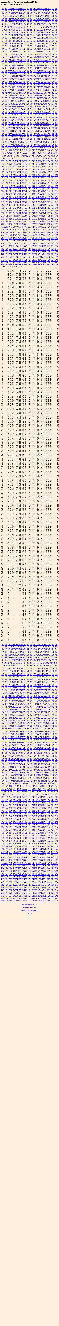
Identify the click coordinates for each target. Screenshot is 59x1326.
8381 (6, 136)
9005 (18, 141)
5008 (43, 61)
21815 (6, 235)
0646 (18, 18)
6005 (9, 91)
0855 (34, 21)
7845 (49, 124)
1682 (53, 43)
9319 (40, 144)
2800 (12, 57)
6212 (9, 94)
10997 (56, 152)
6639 (21, 102)
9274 (34, 143)
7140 (21, 109)
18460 (3, 199)
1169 (12, 29)
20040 (33, 215)
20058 (52, 215)
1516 (34, 37)
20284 (25, 220)
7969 (28, 125)
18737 (41, 201)
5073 (3, 67)
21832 (22, 235)
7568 (56, 117)
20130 (41, 217)
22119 (33, 240)
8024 (53, 125)
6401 (9, 100)
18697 (25, 201)
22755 (10, 250)
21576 (45, 232)
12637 (3, 176)
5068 (46, 65)
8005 (37, 125)
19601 (6, 212)
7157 (53, 109)
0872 (46, 21)
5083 (34, 67)
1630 (40, 42)
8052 (12, 127)
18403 (45, 198)
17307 (29, 188)
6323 (18, 97)
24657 (41, 264)
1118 (12, 26)
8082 (34, 127)
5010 (49, 61)
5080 (24, 67)
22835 (3, 251)
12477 (48, 168)
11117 (29, 158)
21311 (41, 229)
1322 (37, 32)
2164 (24, 51)
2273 (6, 54)
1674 (34, 43)
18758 (52, 201)
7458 (43, 116)
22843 (6, 251)
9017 (24, 141)
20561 (14, 223)
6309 (9, 97)
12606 (56, 171)
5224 (21, 78)
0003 (9, 9)
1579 (28, 40)
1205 (3, 31)
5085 (40, 67)
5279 (12, 81)
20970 (3, 228)
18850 (48, 202)
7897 (9, 125)
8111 (53, 127)
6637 (15, 102)
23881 (37, 262)
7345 (24, 114)
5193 (56, 75)
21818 (10, 235)
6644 (37, 102)
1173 (24, 29)
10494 (33, 150)
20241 (56, 218)
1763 (40, 46)
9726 (49, 146)
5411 (18, 87)
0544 (43, 15)
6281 (15, 95)
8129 (18, 128)
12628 (25, 174)
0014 (40, 9)
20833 (18, 226)
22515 (41, 245)
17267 (22, 188)
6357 (12, 98)
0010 (28, 9)
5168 (37, 73)
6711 (40, 102)
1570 (56, 39)
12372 (52, 160)
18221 (18, 196)
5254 (56, 80)
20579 (29, 223)
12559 (29, 171)
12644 (29, 176)
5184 (31, 75)
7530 (6, 117)
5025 (37, 62)
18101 (48, 195)
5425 (6, 89)
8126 (12, 128)
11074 (29, 155)
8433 (56, 136)
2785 (24, 56)
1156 (28, 28)
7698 (9, 124)
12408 (37, 163)
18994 (37, 204)
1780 (24, 48)
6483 (18, 100)
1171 (18, 29)
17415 (18, 190)
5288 (37, 81)
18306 (45, 196)
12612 (22, 172)
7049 (34, 106)
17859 (10, 193)
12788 (29, 183)
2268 (46, 53)
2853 (46, 57)
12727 (44, 179)
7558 (40, 117)
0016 (46, 9)
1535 (18, 39)
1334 (3, 34)
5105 (40, 68)
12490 (29, 169)
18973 (33, 204)
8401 (43, 136)
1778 (18, 48)
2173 (53, 51)
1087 (28, 24)
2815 (24, 57)
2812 (15, 57)
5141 (31, 72)
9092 (43, 141)
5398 (49, 86)
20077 (6, 217)
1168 (9, 29)
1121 (21, 26)
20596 (45, 223)
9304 (15, 144)
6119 (49, 92)
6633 (6, 102)
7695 (6, 124)
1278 (43, 31)
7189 (53, 111)
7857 (3, 125)
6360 (21, 98)
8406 (46, 136)
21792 (45, 234)
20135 (52, 217)
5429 (12, 89)
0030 (18, 10)
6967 (15, 106)
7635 (3, 122)
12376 (6, 161)
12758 (10, 182)
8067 (24, 127)
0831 (43, 20)
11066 (22, 155)
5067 (43, 65)
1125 (34, 26)
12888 (10, 187)
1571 (3, 40)
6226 (34, 94)
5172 (49, 73)
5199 (18, 76)
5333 (34, 84)
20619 (6, 224)
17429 (29, 190)
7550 (24, 117)
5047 (43, 64)
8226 (40, 133)
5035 (12, 64)
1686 (9, 45)
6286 (31, 95)
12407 (33, 163)
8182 (53, 130)
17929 (29, 193)
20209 (41, 218)
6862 (40, 103)
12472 (33, 168)
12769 (25, 182)
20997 (18, 228)
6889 (24, 105)
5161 (15, 73)
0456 (56, 13)
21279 (14, 229)
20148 (14, 218)
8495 (15, 139)
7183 (34, 111)
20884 (29, 226)
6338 (40, 97)
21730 (25, 234)
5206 (24, 76)
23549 (25, 259)
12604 (48, 171)
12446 (14, 166)
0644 (12, 18)
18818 (25, 202)
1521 (49, 37)
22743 (52, 248)
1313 (12, 32)
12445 (10, 166)
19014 (45, 204)
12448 (22, 166)
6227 (37, 94)
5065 (37, 65)
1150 (9, 28)
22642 (41, 246)
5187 (37, 75)
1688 (15, 45)
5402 (6, 87)
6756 (21, 103)
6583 (43, 100)
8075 (28, 127)
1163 (49, 28)
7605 (12, 120)
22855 (14, 251)
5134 (9, 72)
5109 (53, 68)
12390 (52, 161)
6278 (6, 95)
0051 (46, 10)
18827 (41, 202)
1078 (18, 24)
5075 (9, 67)
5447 (34, 89)
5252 (53, 80)
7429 (34, 116)
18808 (22, 202)
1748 (49, 45)
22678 (56, 246)
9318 (37, 144)
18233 (22, 196)
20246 (3, 220)
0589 (31, 17)
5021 (28, 62)
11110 (14, 158)
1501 (53, 35)
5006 (37, 61)
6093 (9, 92)
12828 (25, 185)
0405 (9, 13)
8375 (53, 135)
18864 (6, 204)
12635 (52, 174)
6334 (28, 97)
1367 (15, 35)
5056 (12, 65)
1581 (34, 40)
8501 (28, 139)
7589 (31, 119)
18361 (18, 198)
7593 (34, 119)
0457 (3, 15)
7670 (46, 122)
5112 (3, 70)
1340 (21, 34)
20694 (48, 224)
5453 (53, 89)
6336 (34, 97)
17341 (52, 188)
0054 (56, 10)
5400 (56, 86)
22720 (22, 248)
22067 (10, 240)
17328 (45, 188)
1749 (53, 45)
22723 (25, 248)
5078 (18, 67)
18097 (41, 195)
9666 (40, 146)
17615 (37, 191)
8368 (40, 135)
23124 (41, 254)
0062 (24, 12)
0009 (24, 9)
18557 (29, 199)
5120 (24, 70)
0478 (15, 15)
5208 (31, 76)
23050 (48, 253)
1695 (34, 45)
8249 (56, 133)
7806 (34, 124)
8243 (49, 133)
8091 (46, 127)
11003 (10, 154)
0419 (24, 13)
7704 (18, 124)
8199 (34, 131)
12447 (18, 166)
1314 (15, 32)
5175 (3, 75)
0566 (56, 15)
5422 (53, 87)
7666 (40, 122)
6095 (15, 92)
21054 (26, 228)
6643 (34, 102)
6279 (9, 95)
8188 (9, 131)
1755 (15, 46)
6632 (3, 102)
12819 (48, 183)
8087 (40, 127)
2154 (53, 50)
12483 (14, 169)
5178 (12, 75)
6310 (12, 97)
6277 (3, 95)
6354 (3, 98)
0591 (34, 17)
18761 (56, 201)
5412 (21, 87)
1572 (6, 40)
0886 (21, 23)
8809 (46, 139)
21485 (52, 231)
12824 (10, 185)
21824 (14, 235)
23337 (29, 256)
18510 (18, 199)
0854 (31, 21)
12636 (56, 174)
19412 (14, 210)
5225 (24, 78)
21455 (33, 231)
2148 (34, 50)
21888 (25, 237)
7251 (43, 113)
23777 (44, 261)
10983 (6, 152)
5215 (53, 76)
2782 (15, 56)
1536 (21, 39)
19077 (37, 206)
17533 (6, 191)
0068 (43, 12)
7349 (28, 114)
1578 (24, 40)
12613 (25, 172)
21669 (3, 234)
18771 (6, 202)
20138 (6, 218)
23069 (6, 254)
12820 (52, 183)
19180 (33, 207)
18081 (29, 195)
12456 (52, 166)
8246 (53, 133)
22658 (48, 246)
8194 (21, 131)
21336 (44, 229)
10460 (52, 149)
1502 (56, 35)
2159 (12, 51)
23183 (52, 254)
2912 (3, 59)
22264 (3, 243)
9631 (53, 144)
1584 (43, 40)
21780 (41, 234)
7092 (40, 108)
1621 (21, 42)
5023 (31, 62)
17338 (48, 188)
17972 (41, 193)
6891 (28, 105)
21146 (52, 228)
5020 (24, 62)
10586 (52, 150)
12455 (48, 166)
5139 (24, 72)
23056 (56, 253)
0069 (46, 12)
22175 (56, 240)
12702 (52, 177)
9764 (38, 147)
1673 (31, 43)
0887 (24, 23)
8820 (49, 139)
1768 (56, 46)
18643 (3, 201)
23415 (6, 258)
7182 (31, 111)
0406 (12, 13)
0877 (6, 23)
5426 (9, 89)
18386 (33, 198)
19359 (45, 209)
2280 (28, 54)
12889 (14, 187)
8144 (40, 128)
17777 (6, 193)
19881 (41, 213)
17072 (29, 187)
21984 (33, 239)
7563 (46, 117)
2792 (46, 56)
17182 (3, 188)
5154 (49, 72)
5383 (12, 86)
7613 (34, 120)
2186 (24, 53)
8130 (21, 128)
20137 (3, 218)
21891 (33, 237)
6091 (3, 92)
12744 (25, 180)
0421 (31, 13)
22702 (10, 248)
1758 (24, 46)
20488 (25, 221)
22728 (37, 248)
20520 (37, 221)
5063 (31, 65)
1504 (6, 37)
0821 (18, 20)
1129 (46, 26)
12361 (10, 160)
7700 (15, 124)
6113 (40, 92)
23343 (33, 256)
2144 (21, 50)
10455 (41, 149)
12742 (22, 180)
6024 (43, 91)
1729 (40, 45)
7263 (15, 114)
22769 (22, 250)
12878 (33, 185)
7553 (31, 117)
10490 (29, 150)
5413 (24, 87)
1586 (49, 40)
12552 (22, 171)
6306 (56, 95)
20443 (18, 221)
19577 (52, 210)
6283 (21, 95)
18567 (33, 199)
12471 (29, 168)
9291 (46, 143)
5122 (30, 70)
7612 (31, 120)
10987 (22, 152)
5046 (40, 64)
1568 (49, 39)
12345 (51, 158)
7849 (53, 124)
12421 (25, 165)
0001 (3, 9)
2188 (31, 53)
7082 (15, 108)
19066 (22, 206)
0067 (40, 12)
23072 (14, 254)
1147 (55, 26)
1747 (46, 45)
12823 (6, 185)
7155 (46, 109)
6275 (53, 94)
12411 (48, 163)
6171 (56, 92)
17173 (56, 187)
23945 (56, 262)
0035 (34, 10)
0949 (40, 23)
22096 (29, 240)
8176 (40, 130)
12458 (3, 168)
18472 (10, 199)
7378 (40, 114)
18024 (56, 193)
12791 (37, 183)
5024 (34, 62)
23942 (52, 262)
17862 (14, 193)
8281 (21, 135)
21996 (41, 239)
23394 (52, 256)
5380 (6, 86)
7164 (12, 111)
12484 (18, 169)
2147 (31, 50)
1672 (28, 43)
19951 (48, 213)
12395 (3, 163)
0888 (28, 23)
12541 (52, 169)
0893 (34, 23)
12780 (56, 182)
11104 (52, 157)
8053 (15, 127)
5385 (18, 86)
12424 (33, 165)
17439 (37, 190)
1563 (34, 39)
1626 (37, 42)
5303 (3, 83)
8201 (40, 131)
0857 (40, 21)
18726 (37, 201)
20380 (14, 221)
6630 (53, 100)
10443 (29, 149)
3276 (31, 59)
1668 (15, 43)
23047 (41, 253)
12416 (6, 165)
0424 (40, 13)
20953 (52, 226)
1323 (40, 32)
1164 (52, 28)
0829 (37, 20)
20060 (56, 215)
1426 (18, 35)
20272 (18, 220)
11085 (48, 155)
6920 (49, 105)
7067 (46, 106)
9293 (49, 143)
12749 (41, 180)
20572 (22, 223)
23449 (18, 258)
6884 (12, 105)
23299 (18, 256)
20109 (29, 217)
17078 (33, 187)
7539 (9, 117)
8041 (6, 127)
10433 (3, 149)
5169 (40, 73)
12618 (44, 172)
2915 (12, 59)
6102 (34, 92)
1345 (34, 34)
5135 (12, 72)
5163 (21, 73)
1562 (31, 39)
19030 (56, 204)
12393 (56, 161)
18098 (45, 195)
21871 (3, 237)
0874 (53, 21)
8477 (46, 138)
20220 (45, 218)
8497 (18, 139)
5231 (43, 78)
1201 (46, 29)
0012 (34, 9)
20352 (52, 220)
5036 (15, 64)
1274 (31, 31)
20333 (41, 220)
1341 (24, 34)
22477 (18, 245)
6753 (12, 103)
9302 (9, 144)
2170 (43, 51)
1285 (3, 32)
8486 (9, 139)
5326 (12, 84)
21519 (22, 232)
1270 (18, 31)
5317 (40, 83)
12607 (3, 172)
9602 (46, 144)
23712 (22, 261)
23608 (56, 259)
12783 (10, 183)
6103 (37, 92)
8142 (34, 128)
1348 (43, 34)
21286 (22, 229)
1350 (49, 34)
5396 (43, 86)
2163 (21, 51)
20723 (3, 226)
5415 (31, 87)
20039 (29, 215)
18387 (37, 198)
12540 (48, 169)
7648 (15, 122)
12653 (6, 177)
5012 (56, 61)
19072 (29, 206)
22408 (45, 243)
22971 (6, 253)
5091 (3, 68)
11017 (29, 154)
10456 (45, 149)
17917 (25, 193)
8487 (12, 139)
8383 (12, 136)
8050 (9, 127)
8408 (49, 136)
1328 (53, 32)
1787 (46, 48)
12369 (41, 160)
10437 (18, 149)
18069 (25, 195)
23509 (3, 259)
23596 (45, 259)
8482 (56, 138)
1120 (18, 26)
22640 (37, 246)
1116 (6, 26)
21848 (44, 235)
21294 (29, 229)
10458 (48, 149)
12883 (52, 185)
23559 (33, 259)
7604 (9, 120)
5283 (24, 81)
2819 (37, 57)
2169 (40, 51)
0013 (37, 9)
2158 (9, 51)
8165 (15, 130)
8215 (24, 133)
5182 (24, 75)
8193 (18, 131)
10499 (45, 150)
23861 (25, 262)
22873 (22, 251)
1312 (9, 32)
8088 (43, 127)
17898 (22, 193)
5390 (31, 86)
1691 (21, 45)
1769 (3, 48)
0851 (21, 21)
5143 (37, 72)
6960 (9, 106)
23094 (25, 254)
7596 (43, 119)
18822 (37, 202)
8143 (37, 128)
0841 (15, 21)
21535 (33, 232)
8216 (28, 133)
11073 (25, 155)
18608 (48, 199)
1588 (56, 40)
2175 (3, 53)
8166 (18, 130)
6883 (9, 105)
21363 (52, 229)
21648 (48, 232)
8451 (18, 138)
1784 (37, 48)
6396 (56, 98)
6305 (53, 95)
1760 (31, 46)
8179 (46, 130)
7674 (53, 122)
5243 (24, 80)
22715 (18, 248)
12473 (37, 168)
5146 (46, 72)
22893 (25, 251)
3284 (56, 59)
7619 (46, 120)
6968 (18, 106)
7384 (49, 114)
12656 (18, 177)
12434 (3, 166)
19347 (37, 209)
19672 (33, 212)
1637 (3, 43)
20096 (18, 217)
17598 (29, 191)
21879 (14, 237)
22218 (25, 242)
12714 (18, 179)
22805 (45, 250)
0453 (46, 13)
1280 (49, 31)
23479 (37, 258)
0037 (37, 10)
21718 (22, 234)
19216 (48, 207)
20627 (18, 224)
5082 (31, 67)
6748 (53, 102)
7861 (6, 125)
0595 (46, 17)
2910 (53, 57)
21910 (48, 237)
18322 (3, 198)
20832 (14, 226)
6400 (6, 100)
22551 (56, 245)
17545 (14, 191)
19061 (10, 206)
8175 (37, 130)
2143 (18, 50)
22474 (14, 245)
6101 (31, 92)
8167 (21, 130)
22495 (25, 245)
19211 (44, 207)
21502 (18, 232)
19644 (29, 212)
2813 (18, 57)
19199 (41, 207)
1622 (24, 42)
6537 (37, 100)
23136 (45, 254)
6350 (49, 97)
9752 (10, 147)
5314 (31, 83)
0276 (56, 12)
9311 (24, 144)
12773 (33, 182)
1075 (9, 24)
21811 (2, 235)
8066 (21, 127)
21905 (45, 237)
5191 (49, 75)
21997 (45, 239)
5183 (28, 75)
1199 (40, 29)
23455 (25, 258)
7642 (9, 122)
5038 (21, 64)
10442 (25, 149)
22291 (22, 243)
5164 (24, 73)
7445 (37, 116)
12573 (33, 171)
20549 (10, 223)
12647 (41, 176)
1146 (52, 26)
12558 (25, 171)
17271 (25, 188)
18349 (14, 198)
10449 (37, 149)
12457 (56, 166)
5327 (15, 84)
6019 (28, 91)
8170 (24, 130)
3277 (34, 59)
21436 (25, 231)
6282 (18, 95)
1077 (15, 24)
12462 (18, 168)
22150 (41, 240)
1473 (49, 35)
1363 (3, 35)
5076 (12, 67)
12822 (3, 185)
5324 (6, 84)
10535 (48, 150)
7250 (40, 113)
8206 (53, 131)
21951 (10, 239)
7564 (49, 117)
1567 (46, 39)
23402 (56, 256)
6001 (3, 91)
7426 (31, 116)
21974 (25, 239)
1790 (56, 48)
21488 (56, 231)
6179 (6, 94)
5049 (49, 64)
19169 (25, 207)
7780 (24, 124)
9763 (35, 147)
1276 (37, 31)
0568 (6, 17)
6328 (21, 97)
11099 (33, 157)
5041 (31, 64)
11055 (56, 154)
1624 (31, 42)
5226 (28, 78)
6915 (34, 105)
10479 (18, 150)
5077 (15, 67)
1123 (28, 26)
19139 (14, 207)
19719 (48, 212)
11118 (33, 158)
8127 (15, 128)
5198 (15, 76)
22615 (29, 246)
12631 (37, 174)
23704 (18, 261)
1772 (9, 48)
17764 (3, 193)
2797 (3, 57)
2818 (34, 57)
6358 (15, 98)
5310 (24, 83)
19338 (29, 209)
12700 (45, 177)
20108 (25, 217)
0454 (49, 13)
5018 (18, 62)
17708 (48, 191)
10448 (33, 149)
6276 (56, 94)
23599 (52, 259)
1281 (53, 31)
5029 (49, 62)
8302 (31, 135)
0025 (6, 10)
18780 (10, 202)
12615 (33, 172)
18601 (45, 199)
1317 (24, 32)
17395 (14, 190)
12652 (3, 177)
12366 (29, 160)
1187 (28, 29)
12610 (14, 172)
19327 (25, 209)
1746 (43, 45)
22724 (29, 248)
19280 (3, 209)
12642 (22, 176)
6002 (6, 91)
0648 (21, 18)
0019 (53, 9)
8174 (34, 130)
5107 (46, 68)
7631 (56, 120)
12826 (18, 185)
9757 (19, 147)
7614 (37, 120)
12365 (25, 160)
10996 (52, 152)
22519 (45, 245)
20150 (18, 218)
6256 (49, 94)
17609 (33, 191)
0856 (37, 21)
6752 (9, 103)
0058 (12, 12)
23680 (14, 261)
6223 (24, 94)
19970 (56, 213)
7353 (34, 114)
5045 (37, 64)
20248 (6, 220)
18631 (56, 199)
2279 (24, 54)
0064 (31, 12)
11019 (37, 154)
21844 (37, 235)
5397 (46, 86)
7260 (6, 114)
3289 (15, 61)
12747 (33, 180)
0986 (56, 23)
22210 (18, 242)
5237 (6, 80)
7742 (21, 124)
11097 (26, 157)
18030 (3, 195)
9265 (28, 143)
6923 (3, 106)
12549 (10, 171)
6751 (6, 103)
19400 (3, 210)
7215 (18, 113)
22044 (52, 239)
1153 (18, 28)
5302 (56, 81)
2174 (56, 51)
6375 (31, 98)
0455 (53, 13)
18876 (10, 204)
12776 (45, 182)
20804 (10, 226)
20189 (37, 218)
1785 (40, 48)
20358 (3, 221)
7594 (37, 119)
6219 (15, 94)
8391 (24, 136)
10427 (51, 147)
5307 (15, 83)
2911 (56, 57)
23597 (48, 259)
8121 (3, 128)
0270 (53, 12)
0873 (49, 21)
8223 (37, 133)
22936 (45, 251)
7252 (46, 113)
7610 (24, 120)
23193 (3, 256)
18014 (52, 193)
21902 (41, 237)
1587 (53, 40)
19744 (56, 212)
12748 (37, 180)
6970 (21, 106)
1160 (40, 28)
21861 (52, 235)
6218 (12, 94)
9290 (43, 143)
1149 (6, 28)
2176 (6, 53)
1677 (40, 43)
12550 (14, 171)
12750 (45, 180)
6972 (24, 106)
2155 (56, 50)
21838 (29, 235)
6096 (18, 92)
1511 (18, 37)
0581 (18, 17)
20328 (33, 220)
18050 (10, 195)
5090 (56, 67)
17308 (33, 188)
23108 (37, 254)
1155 (25, 28)
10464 (6, 150)
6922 (56, 105)
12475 (41, 168)
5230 (40, 78)
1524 (3, 39)
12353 (55, 158)
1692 (24, 45)
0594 (43, 17)
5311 (28, 83)
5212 (43, 76)
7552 (28, 117)
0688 (40, 18)
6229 (43, 94)
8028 (56, 125)
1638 (6, 43)
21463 (37, 231)
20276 (22, 220)
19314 (18, 209)
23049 (45, 253)
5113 (6, 70)
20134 (48, 217)
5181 (21, 75)
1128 (43, 26)
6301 (40, 95)
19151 (22, 207)
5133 (6, 72)
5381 (9, 86)
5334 (37, 84)
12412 (52, 163)
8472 (37, 138)
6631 (56, 100)
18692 (22, 201)
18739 (45, 201)
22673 (52, 246)
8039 (3, 127)
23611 (6, 261)
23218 (6, 256)
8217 (31, 133)
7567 (53, 117)
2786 (28, 56)
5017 (15, 62)
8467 (31, 138)
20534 (56, 221)
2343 (43, 54)
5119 (21, 70)
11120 (36, 158)
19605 (10, 212)
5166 (31, 73)
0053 (53, 10)
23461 (29, 258)
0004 (12, 9)
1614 (3, 42)
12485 (22, 169)
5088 (49, 67)
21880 (18, 237)
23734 (29, 261)
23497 (56, 258)
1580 (31, 40)
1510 (15, 37)
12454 (45, 166)
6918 (43, 105)
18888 (14, 204)
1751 (3, 46)
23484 (45, 258)
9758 (22, 147)
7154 (43, 109)
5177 (9, 75)
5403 (9, 87)
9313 (31, 144)
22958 (56, 251)
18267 (29, 196)
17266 (18, 188)
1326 (46, 32)
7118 (9, 109)
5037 (18, 64)
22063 (6, 240)
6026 (49, 91)
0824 (28, 20)
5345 (46, 84)
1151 (12, 28)
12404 (25, 163)
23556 (29, 259)
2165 (28, 51)
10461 (56, 149)
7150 (31, 109)
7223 (37, 113)
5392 (37, 86)
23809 (6, 262)
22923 (37, 251)
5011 (53, 61)
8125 (9, 128)
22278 (14, 243)
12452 (37, 166)
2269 (49, 53)
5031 (56, 62)
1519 (43, 37)
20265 (10, 220)
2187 (28, 53)
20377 (10, 221)
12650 (52, 176)
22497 (33, 245)
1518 (40, 37)
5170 (43, 73)
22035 (48, 239)
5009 (46, 61)
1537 (24, 39)
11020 (40, 154)
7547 (18, 117)
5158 (6, 73)
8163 (9, 130)
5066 (40, 65)
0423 (37, 13)
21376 (56, 229)
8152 (56, 128)
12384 (37, 161)
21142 (48, 228)
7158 (56, 109)
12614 (29, 172)
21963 (18, 239)
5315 (34, 83)
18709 (29, 201)
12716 (22, 179)
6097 (21, 92)
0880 (12, 23)
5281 (18, 81)
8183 (56, 130)
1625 (34, 42)
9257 (18, 143)
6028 (56, 91)
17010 (22, 187)
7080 (9, 108)
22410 (48, 243)
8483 (3, 139)
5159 (9, 73)
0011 (31, 9)
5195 (6, 76)
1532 (12, 39)
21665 (56, 232)
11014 (25, 154)
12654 (10, 177)
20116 (37, 217)
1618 (15, 42)
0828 (34, 20)
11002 (7, 154)
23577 (37, 259)
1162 (46, 28)
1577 (21, 40)
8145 (43, 128)
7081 (12, 108)
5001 (21, 61)
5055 (9, 65)
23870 (33, 262)
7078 (3, 108)
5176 (6, 75)
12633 (45, 174)
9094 (46, 141)
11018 (33, 154)
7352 (31, 114)
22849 (10, 251)
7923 (12, 125)
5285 (31, 81)
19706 (41, 212)
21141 (44, 228)
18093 (37, 195)
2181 (18, 53)
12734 (6, 180)
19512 (41, 210)
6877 (53, 103)
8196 (24, 131)
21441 (29, 231)
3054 (24, 59)
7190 (56, 111)
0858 (43, 21)
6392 (46, 98)
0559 (46, 15)
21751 (29, 234)
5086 (43, 67)
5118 (18, 70)
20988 (10, 228)
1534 (15, 39)
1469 (43, 35)
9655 (24, 146)
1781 (28, 48)
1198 (37, 29)
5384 (15, 86)
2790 (40, 56)
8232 (43, 133)
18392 (41, 198)
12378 (14, 161)
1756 (18, 46)
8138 (28, 128)
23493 (52, 258)
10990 (33, 152)
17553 (18, 191)
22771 (25, 250)
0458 (6, 15)
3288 (12, 61)
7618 (43, 120)
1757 (21, 46)
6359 (18, 98)
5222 (15, 78)
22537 (52, 245)
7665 (37, 122)
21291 (25, 229)
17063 (25, 187)
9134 (9, 143)
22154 (44, 240)
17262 (14, 188)
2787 (31, 56)
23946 (3, 264)
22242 (41, 242)
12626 (18, 174)
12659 (29, 177)
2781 (12, 56)
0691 (49, 18)
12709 (6, 179)
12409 (41, 163)
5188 (40, 75)
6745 (43, 102)
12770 (29, 182)
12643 (25, 176)
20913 (37, 226)
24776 (45, 264)
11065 (18, 155)
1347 (40, 34)
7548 (21, 117)
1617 (12, 42)
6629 (49, 100)
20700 (52, 224)
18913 (18, 204)
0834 (53, 20)
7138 (15, 109)
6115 (43, 92)
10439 (22, 149)
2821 (43, 57)
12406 (29, 163)
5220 (9, 78)
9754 (13, 147)
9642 (9, 146)
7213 (12, 113)
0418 (21, 13)
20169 (25, 218)
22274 (10, 243)
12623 (6, 174)
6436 (15, 100)
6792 (28, 103)
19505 (37, 210)
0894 (37, 23)
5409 (12, 87)
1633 (49, 42)
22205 (14, 242)
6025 (46, 91)
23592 (41, 259)
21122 (41, 228)
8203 (43, 131)
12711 (10, 179)
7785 (28, 124)
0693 (56, 18)
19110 (56, 206)
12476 (45, 168)
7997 (34, 125)
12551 (18, 171)
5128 (49, 70)
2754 (9, 56)
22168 (52, 240)
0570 (12, 17)
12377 (10, 161)
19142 (18, 207)
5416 (34, 87)
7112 (6, 109)
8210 (9, 133)
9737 (53, 146)
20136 (56, 217)
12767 (18, 182)
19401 (6, 210)
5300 (49, 81)
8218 (34, 133)
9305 (18, 144)
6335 (31, 97)
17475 (48, 190)
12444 (6, 166)
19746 (3, 213)
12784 (14, 183)
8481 (53, 138)
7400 (6, 116)
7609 (21, 120)
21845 (41, 235)
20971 (7, 228)
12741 (18, 180)
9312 (28, 144)
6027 (53, 91)
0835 (56, 20)
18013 (48, 193)
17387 (10, 190)
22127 (37, 240)
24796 (48, 264)
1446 (21, 35)
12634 (48, 174)
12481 (6, 169)
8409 (53, 136)
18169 (10, 196)
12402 (22, 163)
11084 (44, 155)
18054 (14, 195)
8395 (37, 136)
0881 (15, 23)
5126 (43, 70)
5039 (24, 64)
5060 (21, 65)
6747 (49, 102)
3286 (6, 61)
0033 (28, 10)
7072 (49, 106)
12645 (33, 176)
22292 (25, 243)
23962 (10, 264)
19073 (33, 206)
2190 (37, 53)
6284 (24, 95)
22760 (18, 250)
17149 (45, 187)
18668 (14, 201)
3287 (9, 61)
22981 (18, 253)
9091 (40, 141)
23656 (10, 261)
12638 (6, 176)
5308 (18, 83)
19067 (25, 206)
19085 (41, 206)
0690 (46, 18)
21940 (6, 239)
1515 (31, 37)
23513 (6, 259)
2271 (56, 53)
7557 (37, 117)
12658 (25, 177)
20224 (48, 218)
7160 (6, 111)
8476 (43, 138)
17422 (22, 190)
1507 (9, 37)
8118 (56, 127)
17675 (45, 191)
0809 (12, 20)
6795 (37, 103)
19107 (52, 206)
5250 (46, 80)
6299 (34, 95)
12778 (48, 182)
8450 (15, 138)
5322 (56, 83)
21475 (45, 231)
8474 (40, 138)
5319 (46, 83)
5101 (28, 68)
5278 (9, 81)
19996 (14, 215)
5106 (43, 68)
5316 (37, 83)
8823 (53, 139)
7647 (12, 122)
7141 (24, 109)
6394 (53, 98)
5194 (3, 76)
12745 (29, 180)
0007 (21, 9)
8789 (40, 139)
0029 (15, 10)
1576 (18, 40)
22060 (3, 240)
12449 (25, 166)
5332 (31, 84)
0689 (43, 18)
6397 (3, 100)
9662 (37, 146)
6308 (6, 97)
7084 (21, 108)
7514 (56, 116)
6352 (53, 97)
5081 (28, 67)
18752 (48, 201)
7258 (3, 114)
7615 (40, 120)
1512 (21, 37)
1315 (18, 32)
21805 (52, 234)
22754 (6, 250)
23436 (14, 258)
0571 (15, 17)
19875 (33, 213)
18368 (22, 198)
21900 (37, 237)
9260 (21, 143)
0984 (53, 23)
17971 (37, 193)
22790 (37, 250)
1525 (6, 39)
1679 (46, 43)
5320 (49, 83)
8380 (3, 136)
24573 (33, 264)
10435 (10, 149)
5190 (46, 75)
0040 (40, 10)
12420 (22, 165)
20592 (41, 223)
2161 (15, 51)
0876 (3, 23)
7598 (49, 119)
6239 (46, 94)
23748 (33, 261)
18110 (52, 195)
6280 (12, 95)
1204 (55, 29)
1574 (12, 40)
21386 (6, 231)
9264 (24, 143)
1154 (21, 28)
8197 (28, 131)
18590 (37, 199)
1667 (12, 43)
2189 (34, 53)
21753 (33, 234)
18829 (45, 202)
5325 (9, 84)
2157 (6, 51)
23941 (48, 262)
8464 (28, 138)
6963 (12, 106)
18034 (6, 195)
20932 (48, 226)
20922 (41, 226)
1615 (6, 42)
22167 (48, 240)
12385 (41, 161)
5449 (40, 89)
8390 (21, 136)
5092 (6, 68)
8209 (6, 133)
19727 (52, 212)
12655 (14, 177)
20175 (29, 218)
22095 (25, 240)
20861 (25, 226)
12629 (29, 174)
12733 (3, 180)
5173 (53, 73)
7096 (46, 108)
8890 (56, 139)
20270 (14, 220)
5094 (12, 68)
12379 (18, 161)
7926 (15, 125)
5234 (53, 78)
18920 (22, 204)
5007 (40, 61)
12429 (45, 165)
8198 (31, 131)
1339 (18, 34)
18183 (14, 196)
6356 (9, 98)
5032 (3, 64)
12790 (33, 183)
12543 (3, 171)
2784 (21, 56)
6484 (21, 100)
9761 (28, 147)
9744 (56, 146)
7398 (3, 116)
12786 (22, 183)
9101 (3, 143)
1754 (12, 46)
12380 (22, 161)
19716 (45, 212)
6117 (46, 92)
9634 (3, 146)
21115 (37, 228)
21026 (22, 228)
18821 (33, 202)
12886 (6, 187)
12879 (37, 185)
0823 (24, 20)
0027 (9, 10)
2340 (34, 54)
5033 (6, 64)
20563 (18, 223)
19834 (18, 213)
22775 (29, 250)
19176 (29, 207)
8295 (28, 135)
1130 (49, 26)
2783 (18, 56)
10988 (25, 152)
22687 (3, 248)
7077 (56, 106)
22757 (14, 250)
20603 (52, 223)
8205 (49, 131)
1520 (46, 37)
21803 (48, 234)
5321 (53, 83)
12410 (45, 163)
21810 (56, 234)
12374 (3, 161)
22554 (3, 246)
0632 (49, 17)
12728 (48, 179)
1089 (34, 24)
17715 (52, 191)
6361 (24, 98)
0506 (24, 15)
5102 (31, 68)
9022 (31, 141)
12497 (41, 169)
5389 (28, 86)
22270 (6, 243)
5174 (56, 73)
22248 (48, 242)
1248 (12, 31)
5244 (28, 80)
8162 (6, 130)
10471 (14, 150)
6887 (18, 105)
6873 (46, 103)
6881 (3, 105)
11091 (7, 157)
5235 (56, 78)
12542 (56, 169)
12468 (25, 168)
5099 (21, 68)
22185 (3, 242)
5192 (53, 75)
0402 (3, 13)
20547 (6, 223)
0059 (15, 12)
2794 (49, 56)
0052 (49, 10)
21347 (48, 229)
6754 (15, 103)
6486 (28, 100)
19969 (52, 213)
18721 (33, 201)
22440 (56, 243)
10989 (29, 152)
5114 (9, 70)
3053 (21, 59)
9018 (28, 141)
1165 (55, 28)
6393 (49, 98)
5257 (6, 81)
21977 (29, 239)
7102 (53, 108)
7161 (9, 111)
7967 (24, 125)
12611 (18, 172)
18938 (29, 204)
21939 (3, 239)
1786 (43, 48)
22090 (22, 240)
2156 (3, 51)
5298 (43, 81)
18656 (10, 201)
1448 (24, 35)
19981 (6, 215)
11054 (52, 154)
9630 (49, 144)
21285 (18, 229)
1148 (3, 28)
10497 (41, 150)
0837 (6, 21)
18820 (29, 202)
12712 (14, 179)
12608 (6, 172)
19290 (6, 209)
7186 (43, 111)
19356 (41, 209)
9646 (15, 146)
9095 (49, 141)
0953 (43, 23)
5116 (15, 70)
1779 (21, 48)
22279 (18, 243)
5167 (34, 73)
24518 (29, 264)
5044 (34, 64)
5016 (12, 62)
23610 (3, 261)
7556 (34, 117)
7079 (6, 108)
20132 (44, 217)
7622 (53, 120)
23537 (22, 259)
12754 (56, 180)
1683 (56, 43)
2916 (15, 59)
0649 (24, 18)
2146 (28, 50)
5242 (21, 80)
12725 (41, 179)
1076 (12, 24)
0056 (6, 12)
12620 (52, 172)
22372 (37, 243)
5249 (43, 80)
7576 (12, 119)
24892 (52, 264)
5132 (3, 72)
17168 (52, 187)
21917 (52, 237)
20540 (3, 223)
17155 (48, 187)
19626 (22, 212)
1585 (46, 40)
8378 (56, 135)
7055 (37, 106)
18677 (18, 201)
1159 (37, 28)
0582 (21, 17)
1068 (3, 24)
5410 (15, 87)
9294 (53, 143)
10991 (37, 152)
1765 (46, 46)
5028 (46, 62)
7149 (28, 109)
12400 (14, 163)
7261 (9, 114)
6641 (28, 102)
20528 (48, 221)
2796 (56, 56)
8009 (43, 125)
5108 (49, 68)
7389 (53, 114)
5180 (18, 75)
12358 (3, 160)
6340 (46, 97)
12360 (6, 160)
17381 (6, 190)
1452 (37, 35)
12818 (45, 183)
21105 (33, 228)
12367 (33, 160)
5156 (56, 72)
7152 (37, 109)
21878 (10, 237)
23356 (37, 256)
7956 (21, 125)
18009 (45, 193)
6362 (28, 98)
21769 (37, 234)
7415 (21, 116)
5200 (21, 76)
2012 (15, 50)
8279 (18, 135)
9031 (34, 141)
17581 (25, 191)
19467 (33, 210)
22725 (33, 248)
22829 (56, 250)
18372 (25, 198)
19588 (56, 210)
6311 (15, 97)
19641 (25, 212)
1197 (34, 29)
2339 (31, 54)
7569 (3, 119)
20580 (33, 223)
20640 (29, 224)
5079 (21, 67)
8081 (31, 127)
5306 (12, 83)
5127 (46, 70)
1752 (6, 46)
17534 (10, 191)
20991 (14, 228)
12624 (10, 174)
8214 (21, 133)
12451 (33, 166)
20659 (37, 224)
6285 (28, 95)
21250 (6, 229)
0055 (3, 12)
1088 (31, 24)
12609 (10, 172)
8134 (24, 128)
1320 (31, 32)
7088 (31, 108)
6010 (15, 91)
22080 (14, 240)
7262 (12, 114)
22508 (37, 245)
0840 (12, 21)
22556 (10, 246)
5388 (24, 86)
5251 (49, 80)
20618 (3, 224)
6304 (49, 95)
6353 (56, 97)
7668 (43, 122)
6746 (46, 102)
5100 (24, 68)
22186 (6, 242)
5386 (21, 86)
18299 (41, 196)
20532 (52, 221)
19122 (6, 207)
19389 (56, 209)
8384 (15, 136)
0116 (49, 12)
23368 (45, 256)
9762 (32, 147)
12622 (3, 174)
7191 (3, 113)
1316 (21, 32)
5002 (24, 61)
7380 (43, 114)
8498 (21, 139)
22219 (29, 242)
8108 (49, 127)
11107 (7, 158)
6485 (24, 100)
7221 (31, 113)
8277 (15, 135)
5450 (43, 89)
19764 (10, 213)
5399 (53, 86)
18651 (6, 201)
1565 (40, 39)
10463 (3, 150)
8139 (31, 128)
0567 (3, 17)
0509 (34, 15)
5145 (43, 72)
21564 (41, 232)
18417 (48, 198)
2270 (53, 53)
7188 (49, 111)
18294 (37, 196)
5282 (21, 81)
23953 (6, 264)
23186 (56, 254)
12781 (3, 183)
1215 (6, 31)
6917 (40, 105)
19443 (25, 210)
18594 (41, 199)
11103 (48, 157)
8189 (12, 131)
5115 (12, 70)
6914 (31, 105)
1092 (43, 24)
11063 (14, 155)
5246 (34, 80)
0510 (37, 15)
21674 (6, 234)
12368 (37, 160)
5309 (21, 83)
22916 (33, 251)
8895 (3, 141)
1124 (31, 26)
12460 (10, 168)
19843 (22, 213)
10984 (10, 152)
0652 (34, 18)
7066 (43, 106)
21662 (52, 232)
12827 (22, 185)
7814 (37, 124)
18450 (56, 198)
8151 (53, 128)
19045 (3, 206)
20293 (29, 220)
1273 (28, 31)
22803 (41, 250)
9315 (34, 144)
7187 (46, 111)
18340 (10, 198)
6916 (37, 105)
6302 (43, 95)
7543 (12, 117)
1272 (24, 31)
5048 (46, 64)
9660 (34, 146)
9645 (12, 146)
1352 (56, 34)
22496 (29, 245)
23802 (56, 261)
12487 (25, 169)
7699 (12, 124)
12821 (56, 183)
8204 (46, 131)
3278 (37, 59)
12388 (48, 161)
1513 (24, 37)
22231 (33, 242)
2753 (6, 56)
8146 (46, 128)
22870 (18, 251)
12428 (41, 165)
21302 (37, 229)
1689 (18, 45)
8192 (15, 131)
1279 (46, 31)
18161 (6, 196)
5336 (40, 84)
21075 (29, 228)
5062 (28, 65)
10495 (37, 150)
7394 (56, 114)
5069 (49, 65)
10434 (6, 149)
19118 (2, 207)
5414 (28, 87)
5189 (43, 75)
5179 (15, 75)
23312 (22, 256)
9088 (37, 141)
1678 (43, 43)
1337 (12, 34)
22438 (52, 243)
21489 (3, 232)
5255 (3, 81)
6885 (15, 105)
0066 (37, 12)
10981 (56, 150)
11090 (3, 157)
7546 (15, 117)
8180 (49, 130)
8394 (34, 136)
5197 (12, 76)
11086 (52, 155)
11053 (48, 154)
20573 (25, 223)
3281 (46, 59)
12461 (14, 168)
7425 (28, 116)
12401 (18, 163)
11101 (41, 157)
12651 (56, 176)
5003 (28, 61)
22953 (48, 251)
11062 (10, 155)
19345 (33, 209)
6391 (43, 98)
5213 (46, 76)
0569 (9, 17)
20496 (33, 221)
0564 (49, 15)
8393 (31, 136)
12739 (14, 180)
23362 (41, 256)
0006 (18, 9)
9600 (43, 144)
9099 (56, 141)
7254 (53, 113)
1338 (15, 34)
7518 (3, 117)
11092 (11, 157)
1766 (49, 46)
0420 (28, 13)
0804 (3, 20)
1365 (9, 35)
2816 (28, 57)
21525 (25, 232)
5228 (34, 78)
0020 (56, 9)
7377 (37, 114)
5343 (43, 84)
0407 (15, 13)
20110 (33, 217)
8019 (49, 125)
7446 (40, 116)
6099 (28, 92)
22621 (33, 246)
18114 (56, 195)
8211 (12, 133)
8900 (15, 141)
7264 (18, 114)
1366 (12, 35)
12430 (48, 165)
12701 (48, 177)
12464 (22, 168)
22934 (41, 251)
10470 (10, 150)
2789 (37, 56)
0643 (9, 18)
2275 (12, 54)
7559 (43, 117)
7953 (18, 125)
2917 (18, 59)
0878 (9, 23)
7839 (46, 124)
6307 (3, 97)
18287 (33, 196)
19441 (22, 210)
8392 (28, 136)
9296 (56, 143)
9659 (31, 146)
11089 (56, 155)
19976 (3, 215)
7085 (24, 108)
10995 (48, 152)
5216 (56, 76)
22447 (6, 245)
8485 (6, 139)
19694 (37, 212)
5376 (53, 84)
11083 (40, 155)
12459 (6, 168)
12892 (18, 187)
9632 (56, 144)
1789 (53, 48)
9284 (40, 143)
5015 (9, 62)
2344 (46, 54)
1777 (15, 48)
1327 (49, 32)
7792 (31, 124)
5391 (34, 86)
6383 (40, 98)
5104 (37, 68)
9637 (6, 146)
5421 (49, 87)
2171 (46, 51)
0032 (24, 10)
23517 (10, 259)
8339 (37, 135)
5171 (46, 73)
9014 (21, 141)
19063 (14, 206)
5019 (21, 62)
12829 (29, 185)
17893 (18, 193)
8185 (6, 131)
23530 (18, 259)
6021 (34, 91)
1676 (37, 43)
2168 (37, 51)
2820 (40, 57)
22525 (48, 245)
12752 (52, 180)
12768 (22, 182)
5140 (28, 72)
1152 (15, 28)
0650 (28, 18)
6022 (37, 91)
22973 (14, 253)
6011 (18, 91)
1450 (31, 35)
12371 (48, 160)
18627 (52, 199)
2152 (46, 50)
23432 (10, 258)
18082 (33, 195)
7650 (18, 122)
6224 (28, 94)
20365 (6, 221)
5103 (34, 68)
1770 (6, 48)
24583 (37, 264)
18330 (6, 198)
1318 (28, 32)
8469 (34, 138)
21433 (22, 231)
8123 (6, 128)
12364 (22, 160)
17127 (41, 187)
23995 (22, 264)
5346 (49, 84)
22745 (56, 248)
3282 (49, 59)
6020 (31, 91)
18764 (3, 202)
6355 (6, 98)
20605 (56, 223)
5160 (12, 73)
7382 (46, 114)
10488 (25, 150)
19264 (56, 207)
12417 (10, 165)
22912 (29, 251)
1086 (25, 24)
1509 (12, 37)
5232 (46, 78)
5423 (56, 87)
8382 (9, 136)
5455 (56, 89)
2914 (9, 59)
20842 (22, 226)
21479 (48, 231)
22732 (41, 248)
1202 (49, 29)
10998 (3, 154)
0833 (49, 20)
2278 (21, 54)
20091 (14, 217)
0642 (6, 18)
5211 (40, 76)
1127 (40, 26)
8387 (18, 136)
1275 (34, 31)
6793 (31, 103)
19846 (25, 213)
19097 (48, 206)
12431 (52, 165)
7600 (56, 119)
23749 (37, 261)
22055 (56, 239)
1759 (28, 46)
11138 (48, 158)
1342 (28, 34)
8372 (46, 135)
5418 (40, 87)
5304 (6, 83)
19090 (45, 206)
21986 (37, 239)
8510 (31, 139)
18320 (52, 196)
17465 (41, 190)
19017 (48, 204)
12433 (56, 165)
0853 (28, 21)
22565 (14, 246)
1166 (3, 29)
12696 (41, 177)
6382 (37, 98)
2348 (3, 56)
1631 (43, 42)
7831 (40, 124)
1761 (34, 46)
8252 (3, 135)
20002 (22, 215)
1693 (28, 45)
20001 (18, 215)
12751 (48, 180)
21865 (56, 235)
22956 (52, 251)
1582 (37, 40)
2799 (9, 57)
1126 (37, 26)
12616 (37, 172)
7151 (34, 109)
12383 (33, 161)
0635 (53, 17)
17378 (3, 190)
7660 (28, 122)
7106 (56, 108)
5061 (24, 65)
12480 (3, 169)
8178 (43, 130)
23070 (10, 254)
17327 (41, 188)
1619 (18, 42)
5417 (37, 87)
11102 (44, 157)
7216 (21, 113)
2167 (34, 51)
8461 (24, 138)
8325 (34, 135)
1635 (56, 42)
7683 (3, 124)
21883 (22, 237)
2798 (6, 57)
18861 (56, 202)
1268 (15, 31)
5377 (56, 84)
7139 (18, 109)
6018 (24, 91)
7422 (24, 116)
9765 (41, 147)
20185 (33, 218)
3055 (28, 59)
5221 (12, 78)
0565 (53, 15)
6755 (18, 103)
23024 (29, 253)
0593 (40, 17)
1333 (56, 32)
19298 (10, 209)
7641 (6, 122)
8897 (6, 141)
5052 (3, 65)
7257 (56, 113)
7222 (34, 113)
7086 (28, 108)
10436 (14, 149)
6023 (40, 91)
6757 (24, 103)
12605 (52, 171)
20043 (37, 215)
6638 (18, 102)
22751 (3, 250)
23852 (18, 262)
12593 (45, 171)
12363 (18, 160)
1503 (3, 37)
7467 (46, 116)
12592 (41, 171)
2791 (43, 56)
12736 (10, 180)
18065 (22, 195)
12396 (6, 163)
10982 (3, 152)
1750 (56, 45)
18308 (48, 196)
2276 (15, 54)
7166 (18, 111)
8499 (24, 139)
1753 (9, 46)
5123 (34, 70)
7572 (6, 119)
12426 (37, 165)
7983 (31, 125)
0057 (9, 12)
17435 (33, 190)
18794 (14, 202)
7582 (18, 119)
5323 (3, 84)
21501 (14, 232)
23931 (45, 262)
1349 (46, 34)
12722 (29, 179)
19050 (6, 206)
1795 (9, 50)
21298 (33, 229)
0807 (9, 20)
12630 (33, 174)
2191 (40, 53)
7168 (24, 111)
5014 (6, 62)
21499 (10, 232)
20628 (22, 224)
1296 (6, 32)
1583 (40, 40)
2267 (43, 53)
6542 (40, 100)
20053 (44, 215)
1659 (9, 43)
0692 (53, 18)
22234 (37, 242)
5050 (53, 64)
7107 (3, 109)
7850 (56, 124)
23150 (48, 254)
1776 (12, 48)
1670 (21, 43)
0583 (24, 17)
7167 (21, 111)
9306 (21, 144)
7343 (21, 114)
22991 (25, 253)
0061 (21, 12)
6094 (12, 92)
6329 (24, 97)
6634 (9, 102)
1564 (37, 39)
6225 (31, 94)
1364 (6, 35)
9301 (6, 144)
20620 (10, 224)
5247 (37, 80)
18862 (3, 204)
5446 (31, 89)
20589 (37, 223)
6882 (6, 105)
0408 (18, 13)
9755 (16, 147)
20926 (45, 226)
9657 (28, 146)
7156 (49, 109)
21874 (6, 237)
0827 (31, 20)
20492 (29, 221)
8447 (12, 138)
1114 (56, 24)
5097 (18, 68)
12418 (14, 165)
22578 (18, 246)
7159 (3, 111)
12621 (56, 172)
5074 (6, 67)
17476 (52, 190)
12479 (56, 168)
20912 (33, 226)
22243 (45, 242)
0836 (3, 21)
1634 (53, 42)
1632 (46, 42)
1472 (46, 35)
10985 (14, 152)
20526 (41, 221)
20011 (25, 215)
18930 (25, 204)
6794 (34, 103)
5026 (40, 62)
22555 (6, 246)
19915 (45, 213)
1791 (3, 50)
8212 (15, 133)
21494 (6, 232)
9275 (37, 143)
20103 (22, 217)
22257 (56, 242)
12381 (25, 161)
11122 (40, 158)
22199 (10, 242)
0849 (18, 21)
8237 (46, 133)
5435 (21, 89)
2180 (15, 53)
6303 (46, 95)
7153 (40, 109)
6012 (21, 91)
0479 (18, 15)
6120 (52, 92)
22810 (48, 250)
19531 (45, 210)
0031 (21, 10)
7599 (53, 119)
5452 (49, 89)
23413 (3, 258)
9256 (15, 143)
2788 (34, 56)
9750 (7, 147)
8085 (37, 127)
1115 (3, 26)
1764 (43, 46)
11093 (14, 157)
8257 (12, 135)
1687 (12, 45)
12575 (37, 171)
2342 (40, 54)
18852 (52, 202)
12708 (3, 179)
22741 (48, 248)
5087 (46, 67)
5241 (18, 80)
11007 (14, 154)
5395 (40, 86)
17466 (45, 190)
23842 (10, 262)
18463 (6, 199)
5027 (43, 62)
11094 (18, 157)
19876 (37, 213)
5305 (9, 83)
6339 (43, 97)
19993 (10, 215)
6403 (12, 100)
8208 (3, 133)
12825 (14, 185)
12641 (18, 176)
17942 (33, 193)
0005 (15, 9)
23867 (29, 262)
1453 (40, 35)
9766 (44, 147)
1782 (31, 48)
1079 (21, 24)
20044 (41, 215)
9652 (21, 146)
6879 (56, 103)
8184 (3, 131)
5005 (34, 61)
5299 (46, 81)
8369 (43, 135)
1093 (46, 24)
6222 (21, 94)
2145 (24, 50)
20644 (33, 224)
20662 (41, 224)
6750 (3, 103)
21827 (18, 235)
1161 (43, 28)
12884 (56, 185)
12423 (29, 165)
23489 (48, 258)
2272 (3, 54)
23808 (3, 262)
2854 (49, 57)
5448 (37, 89)
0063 (28, 12)
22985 (22, 253)
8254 (9, 135)
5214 (49, 76)
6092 (6, 92)
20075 (3, 217)
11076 (33, 155)
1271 (21, 31)
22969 (3, 253)
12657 (22, 177)
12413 (56, 163)
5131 (55, 70)
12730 (56, 179)
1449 (28, 35)
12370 (45, 160)
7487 (49, 116)
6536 (34, 100)
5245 (31, 80)
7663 (34, 122)
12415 (3, 165)
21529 (29, 232)
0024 (3, 10)
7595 (40, 119)
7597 (46, 119)
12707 (56, 177)
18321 (56, 196)
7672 (49, 122)
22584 (22, 246)
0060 (18, 12)
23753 (41, 261)
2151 (43, 50)
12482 (10, 169)
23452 (22, 258)
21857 (48, 235)
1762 (37, 46)
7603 (6, 120)
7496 (53, 116)
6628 (46, 100)
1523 (56, 37)
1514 (28, 37)
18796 (18, 202)
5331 (28, 84)
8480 (49, 138)
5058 (18, 65)
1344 (31, 34)
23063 (3, 254)
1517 (37, 37)
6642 (31, 102)
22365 (33, 243)
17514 (3, 191)
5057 (15, 65)
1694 (31, 45)
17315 (37, 188)
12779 (52, 182)
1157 (31, 28)
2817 (31, 57)
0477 (12, 15)
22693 (6, 248)
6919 (46, 105)
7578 (15, 119)
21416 (14, 231)
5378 (3, 86)
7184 (37, 111)
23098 (29, 254)
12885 (3, 187)
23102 (33, 254)
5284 (28, 81)
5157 (3, 73)
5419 (43, 87)
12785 (18, 183)
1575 (15, 40)
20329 (37, 220)
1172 (21, 29)
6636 (12, 102)
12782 (6, 183)
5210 (37, 76)
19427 (18, 210)
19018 (52, 204)
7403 (9, 116)
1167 (6, 29)
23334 (25, 256)
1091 (40, 24)
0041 (43, 10)
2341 (37, 54)
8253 (6, 135)
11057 (3, 155)
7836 (43, 124)
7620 (49, 120)
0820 (15, 20)
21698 (18, 234)
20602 (48, 223)
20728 (6, 226)
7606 (15, 120)
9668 (43, 146)
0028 (12, 10)
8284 (24, 135)
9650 (18, 146)
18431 (52, 198)
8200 (37, 131)
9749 (3, 147)
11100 (37, 157)
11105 (55, 157)
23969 (14, 264)
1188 (31, 29)
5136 (15, 72)
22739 (45, 248)
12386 (45, 161)
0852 (24, 21)
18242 (25, 196)
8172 (28, 130)
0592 (37, 17)
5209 (34, 76)
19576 (48, 210)
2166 (31, 51)
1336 (9, 34)
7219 (24, 113)
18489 (14, 199)
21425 (18, 231)
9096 (53, 141)
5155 (53, 72)
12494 (33, 169)
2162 (18, 51)
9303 (12, 144)
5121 (27, 70)
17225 (10, 188)
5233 (49, 78)
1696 (37, 45)
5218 (6, 78)
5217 (3, 78)
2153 (49, 50)
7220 (28, 113)
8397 (40, 136)
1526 (9, 39)
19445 (29, 210)
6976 (31, 106)
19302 (14, 209)
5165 (28, 73)
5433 (15, 89)
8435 (3, 138)
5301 (53, 81)
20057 (48, 215)
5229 (37, 78)
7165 (15, 111)
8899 (12, 141)
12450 (29, 166)
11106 (3, 158)
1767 (53, 46)
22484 (22, 245)
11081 (37, 155)
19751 (6, 213)
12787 (25, 183)
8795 (43, 139)
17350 (56, 188)
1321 (34, 32)
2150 (40, 50)
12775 (41, 182)
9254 (12, 143)
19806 (14, 213)
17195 (6, 188)
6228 (40, 94)
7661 (31, 122)
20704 (56, 224)
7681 (56, 122)
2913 (6, 59)
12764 (14, 182)
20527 (45, 221)
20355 (56, 220)
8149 (49, 128)
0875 (56, 21)
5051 (56, 64)
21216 (3, 229)
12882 (48, 185)
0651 (31, 18)
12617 (41, 172)
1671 (24, 43)
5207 (28, 76)
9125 (6, 143)
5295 (40, 81)
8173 (31, 130)
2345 (49, 54)
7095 (43, 108)
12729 (52, 179)
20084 (10, 217)
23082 (22, 254)
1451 (34, 35)
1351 (53, 34)
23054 (52, 253)
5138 (21, 72)
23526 (14, 259)
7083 (18, 108)
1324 (43, 32)
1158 (34, 28)
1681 (49, 43)
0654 (37, 18)
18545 (22, 199)
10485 (22, 150)
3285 (3, 61)
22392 (41, 243)
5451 (46, 89)
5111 (56, 68)
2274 (9, 54)
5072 (56, 65)
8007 (40, 125)
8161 (3, 130)
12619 (48, 172)
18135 (3, 196)
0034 (31, 10)
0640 (56, 17)
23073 (18, 254)
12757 (6, 182)
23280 (10, 256)
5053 (6, 65)
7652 (21, 122)
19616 (18, 212)
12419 (18, 165)
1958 (12, 50)
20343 (48, 220)
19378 (52, 209)
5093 (9, 68)
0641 (3, 18)
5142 (34, 72)
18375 (29, 198)
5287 (34, 81)
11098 (29, 157)
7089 (34, 108)
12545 (6, 171)
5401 (3, 87)
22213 (22, 242)
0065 (34, 12)
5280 (15, 81)
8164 (12, 130)
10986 (18, 152)
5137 (18, 72)
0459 (9, 15)
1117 (9, 26)
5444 (24, 89)
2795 (53, 56)
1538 (28, 39)
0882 (18, 23)
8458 (21, 138)
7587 (28, 119)
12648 (45, 176)
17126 (37, 187)
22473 (10, 245)
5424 (3, 89)
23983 (18, 264)
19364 (48, 209)
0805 (6, 20)
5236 (3, 80)
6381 (34, 98)
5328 (18, 84)
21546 (37, 232)
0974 (46, 23)
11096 (22, 157)
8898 (9, 141)
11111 (18, 158)
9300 (3, 144)
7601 (3, 120)
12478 (52, 168)
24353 (25, 264)
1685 (6, 45)
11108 (11, 158)
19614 (14, 212)
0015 (43, 9)
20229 (52, 218)
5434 (18, 89)
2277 (18, 54)
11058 (7, 155)
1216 (9, 31)
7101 (49, 108)
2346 (53, 54)
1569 (53, 39)
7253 (49, 113)
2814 (21, 57)
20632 (25, 224)
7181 (28, 111)
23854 (22, 262)
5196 (9, 76)
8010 (46, 125)
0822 (21, 20)
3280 (43, 59)
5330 (24, 84)
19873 (29, 213)
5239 (12, 80)
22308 (29, 243)
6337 (37, 97)
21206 (56, 228)
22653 (45, 246)
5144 (40, 72)
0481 (21, 15)
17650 (41, 191)
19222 (52, 207)
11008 (18, 154)
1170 (15, 29)
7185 (40, 111)
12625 (14, 174)
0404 (6, 13)
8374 (49, 135)
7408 (15, 116)
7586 (24, 119)
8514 (37, 139)
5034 (9, 64)
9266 (31, 143)
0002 (6, 9)
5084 (37, 67)
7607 (18, 120)
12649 (48, 176)
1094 (50, 24)
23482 (41, 258)
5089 (53, 67)
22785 (33, 250)
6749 (56, 102)
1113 (53, 24)
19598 (3, 212)
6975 (28, 106)
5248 (40, 80)
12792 (41, 183)
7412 (18, 116)
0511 (40, 15)
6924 (6, 106)
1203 (52, 29)
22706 (14, 248)
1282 (56, 31)
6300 (37, 95)
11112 (22, 158)
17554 (22, 191)
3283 (53, 59)
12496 (37, 169)
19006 (41, 204)
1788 (49, 48)
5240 (15, 80)
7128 (12, 109)
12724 (37, 179)
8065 (18, 127)
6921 (53, 105)
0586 (28, 17)
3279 (40, 59)
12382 (29, 161)
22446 (3, 245)
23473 (33, 258)
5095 (15, 68)
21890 (29, 237)
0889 (31, 23)
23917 (41, 262)
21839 (33, 235)
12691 (37, 177)
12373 (56, 160)
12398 (10, 163)
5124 (37, 70)
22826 (52, 250)
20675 (45, 224)
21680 (14, 234)
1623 (28, 42)
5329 (21, 84)
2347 (56, 54)
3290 (18, 61)
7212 (9, 113)
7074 (53, 106)
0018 (49, 9)
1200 (43, 29)
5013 (3, 62)
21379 (3, 231)
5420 (46, 87)
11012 (22, 154)
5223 (18, 78)
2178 (9, 53)
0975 (49, 23)
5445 (28, 89)
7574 (9, 119)
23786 (52, 261)
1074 (6, 24)
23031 (33, 253)
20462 (22, 221)
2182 (21, 53)
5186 (34, 75)
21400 (10, 231)
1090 (37, 24)
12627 (22, 174)
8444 (9, 138)
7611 (28, 120)
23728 (25, 261)
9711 (46, 146)
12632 (41, 174)
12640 (14, 176)
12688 (33, 177)
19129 (10, 207)
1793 (6, 50)
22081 (18, 240)
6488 (31, 100)
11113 (25, 158)
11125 (44, 158)
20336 (45, 220)
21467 (41, 231)
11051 (44, 154)
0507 (28, 15)
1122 (24, 26)
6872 (43, 103)
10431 (55, 147)
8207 (56, 131)
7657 (24, 122)
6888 (21, 105)
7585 (21, 119)
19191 (37, 207)
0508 (31, 15)
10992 (41, 152)
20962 (56, 226)
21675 (10, 234)
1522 (53, 37)
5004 (31, 61)
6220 (18, 94)
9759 (25, 147)
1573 (9, 40)
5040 (28, 64)
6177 (3, 94)
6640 (24, 102)
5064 (34, 65)
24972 (56, 264)
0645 (15, 18)
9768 (47, 147)
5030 (53, 62)
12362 (14, 160)
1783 (34, 48)
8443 (6, 138)
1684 (3, 45)
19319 (22, 209)
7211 (6, 113)
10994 (45, 152)
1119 (15, 26)
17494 (56, 190)
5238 (9, 80)
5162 (18, 73)
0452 (43, 13)
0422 (34, 13)
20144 (10, 218)
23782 (48, 261)
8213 (18, 133)
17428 (25, 190)
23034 (37, 253)
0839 (9, 21)
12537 (45, 169)
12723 (33, 179)
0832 (46, 20)
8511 (34, 139)
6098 (25, 92)
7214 (15, 113)
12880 (41, 185)
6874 (49, 103)
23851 (14, 262)
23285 (14, 256)
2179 (12, 53)
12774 (37, 182)
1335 (6, 34)
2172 (49, 51)
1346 (37, 34)
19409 (10, 210)
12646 (37, 176)
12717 (25, 179)
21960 (14, 239)
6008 (12, 91)
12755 (3, 182)
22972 (10, 253)
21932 (56, 237)
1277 (40, 31)
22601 (25, 246)
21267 (10, 229)
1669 (18, 43)
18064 (18, 195)
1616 (9, 42)
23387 (48, 256)
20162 (22, 218)
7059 (40, 106)
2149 (37, 50)
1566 (43, 39)
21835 (25, 235)
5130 (52, 70)
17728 (56, 191)
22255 (52, 242)
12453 (41, 166)
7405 (12, 116)
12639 (10, 176)
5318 (43, 83)
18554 (25, 199)
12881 (45, 185)
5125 (40, 70)
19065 (18, 206)
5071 (53, 65)
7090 (37, 108)
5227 (31, 78)
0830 (40, 20)
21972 (22, 239)
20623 (14, 224)
